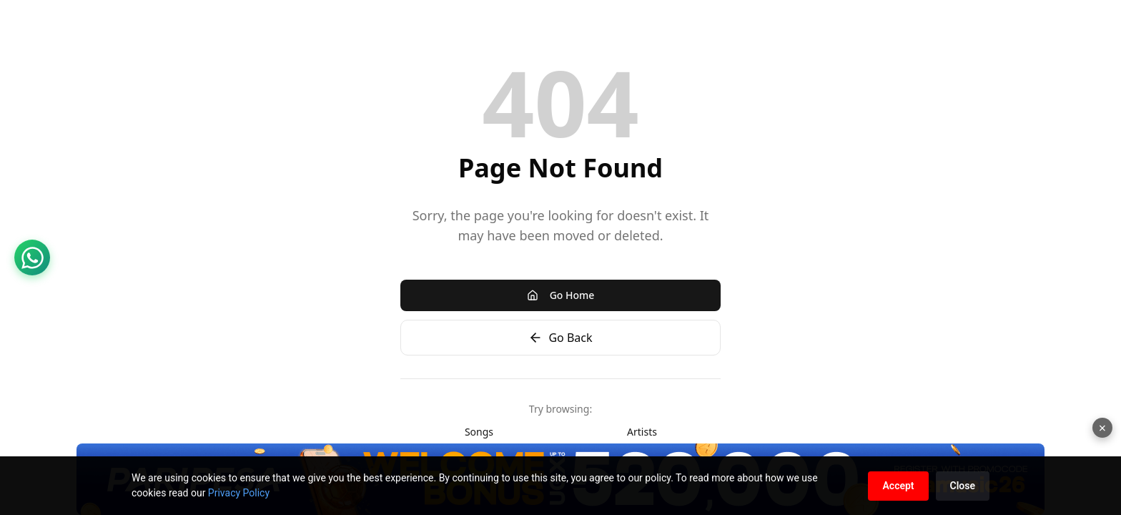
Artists (642, 431)
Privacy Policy (239, 493)
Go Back (560, 337)
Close (962, 485)
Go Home (561, 295)
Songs (479, 431)
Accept (898, 485)
